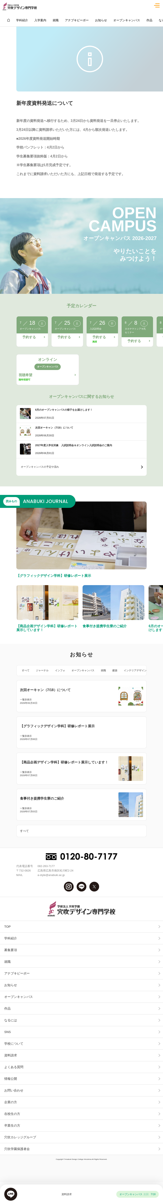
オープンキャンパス (83, 670)
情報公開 (10, 1078)
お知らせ (10, 985)
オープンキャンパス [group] (126, 20)
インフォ (60, 670)
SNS (7, 1032)
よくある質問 (13, 1067)
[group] (8, 20)
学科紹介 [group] (22, 20)
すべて (26, 670)
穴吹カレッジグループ (20, 1137)
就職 (103, 670)
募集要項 (10, 950)
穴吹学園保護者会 (17, 1149)
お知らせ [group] (101, 20)
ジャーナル (42, 670)
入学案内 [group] (40, 20)
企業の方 (10, 1102)
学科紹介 (10, 938)
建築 (114, 670)
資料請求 (10, 1055)
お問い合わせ (13, 1090)
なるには (10, 1020)
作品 (7, 1008)
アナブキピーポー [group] (77, 20)
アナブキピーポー (17, 973)
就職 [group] (56, 20)
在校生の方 (12, 1114)
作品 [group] (149, 20)
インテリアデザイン (135, 670)
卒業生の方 (12, 1125)
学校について (13, 1043)
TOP (7, 926)
